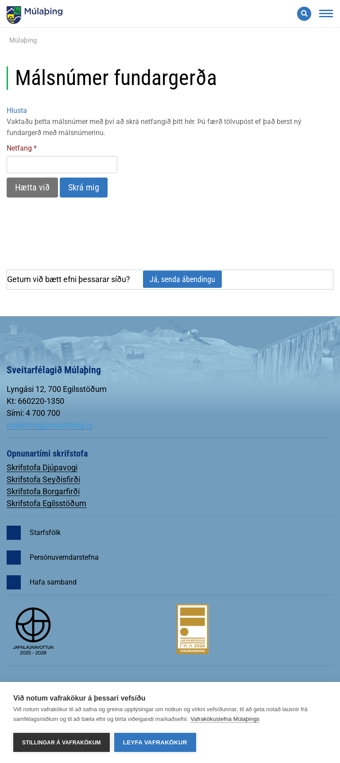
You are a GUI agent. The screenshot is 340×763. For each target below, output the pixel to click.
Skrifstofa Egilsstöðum (46, 503)
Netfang (19, 148)
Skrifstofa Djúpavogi (42, 467)
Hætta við (32, 187)
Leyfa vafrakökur (155, 742)
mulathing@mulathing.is (50, 425)
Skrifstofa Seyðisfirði (43, 479)
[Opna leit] (304, 14)
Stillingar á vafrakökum (61, 743)
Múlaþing (23, 40)
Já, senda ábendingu (182, 279)
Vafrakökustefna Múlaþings (224, 719)
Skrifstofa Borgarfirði (43, 491)
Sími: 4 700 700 (33, 413)
